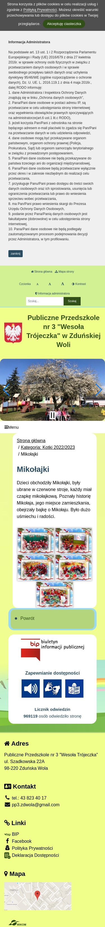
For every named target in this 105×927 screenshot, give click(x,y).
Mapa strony (64, 271)
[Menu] (52, 427)
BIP (11, 834)
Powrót (27, 618)
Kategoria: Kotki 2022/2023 (48, 447)
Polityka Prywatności (28, 848)
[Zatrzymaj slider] (52, 415)
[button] (6, 389)
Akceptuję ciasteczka (64, 24)
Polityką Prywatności (40, 10)
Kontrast (79, 284)
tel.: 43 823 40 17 (25, 798)
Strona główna (41, 271)
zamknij (15, 253)
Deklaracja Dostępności (31, 855)
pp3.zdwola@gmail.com (32, 804)
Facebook (18, 841)
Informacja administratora (52, 293)
